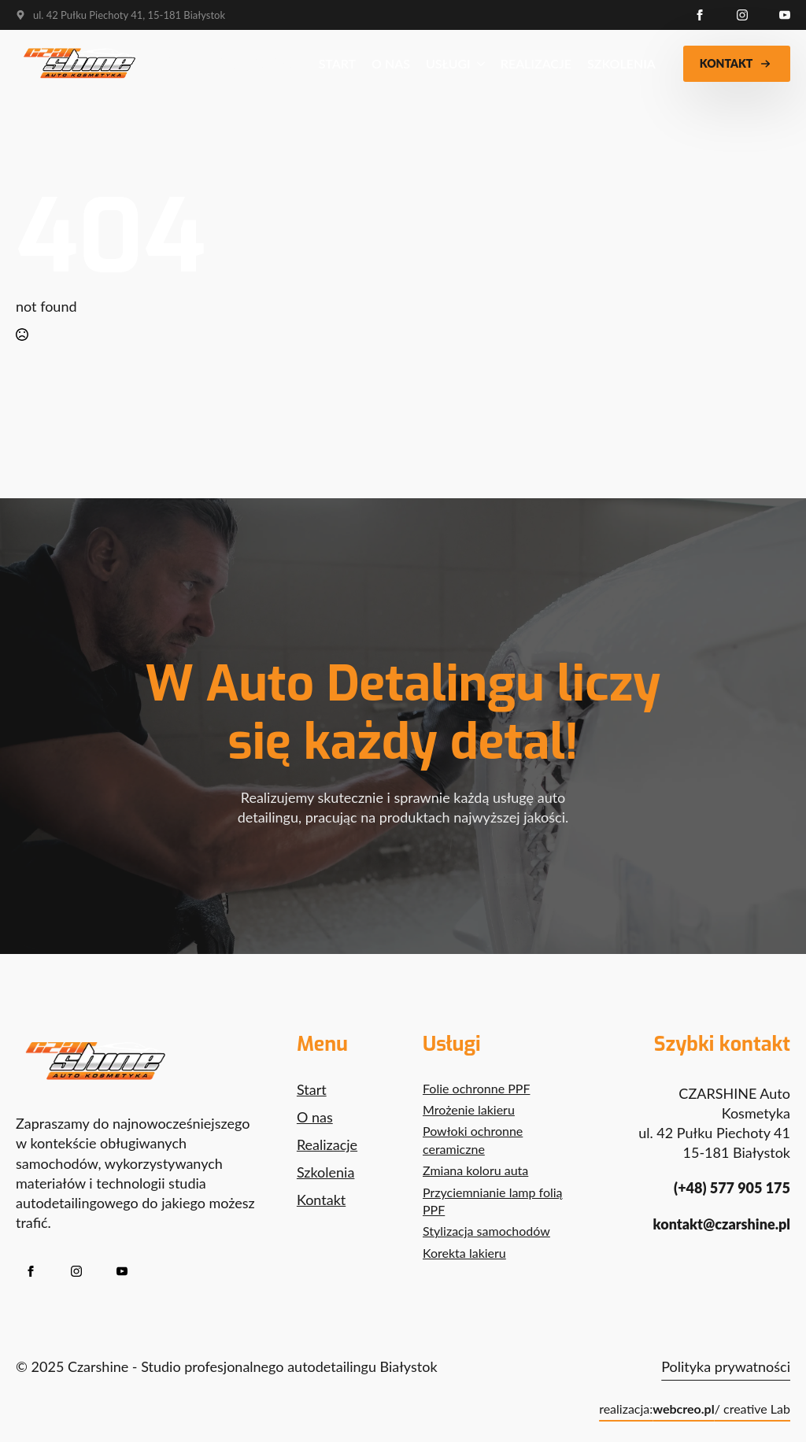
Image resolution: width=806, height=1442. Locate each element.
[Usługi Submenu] (478, 64)
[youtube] (784, 14)
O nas (391, 63)
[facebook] (699, 14)
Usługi (448, 63)
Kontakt (321, 1199)
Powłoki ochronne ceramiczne (473, 1139)
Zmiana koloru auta (475, 1170)
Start (337, 63)
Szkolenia (621, 63)
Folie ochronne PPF (476, 1088)
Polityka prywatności (725, 1366)
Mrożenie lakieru (469, 1109)
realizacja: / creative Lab (694, 1409)
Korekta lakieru (464, 1252)
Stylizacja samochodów (486, 1230)
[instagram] (742, 14)
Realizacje (536, 63)
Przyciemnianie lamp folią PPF (493, 1201)
